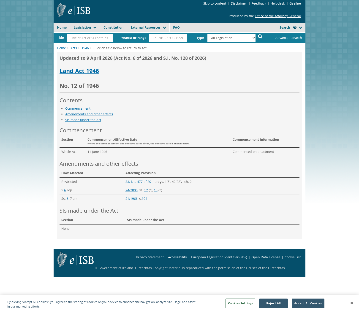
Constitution (113, 27)
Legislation (82, 27)
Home (62, 27)
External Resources (145, 27)
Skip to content (214, 3)
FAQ (176, 27)
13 (156, 190)
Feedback (259, 3)
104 (144, 198)
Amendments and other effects (89, 114)
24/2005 (131, 190)
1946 (85, 48)
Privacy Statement (150, 257)
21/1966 (131, 198)
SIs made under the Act (83, 120)
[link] (285, 38)
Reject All (273, 305)
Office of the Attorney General (278, 16)
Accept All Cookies (308, 305)
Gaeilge (295, 3)
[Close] (352, 305)
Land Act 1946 (79, 71)
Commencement (77, 108)
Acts (74, 48)
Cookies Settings (240, 305)
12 (146, 190)
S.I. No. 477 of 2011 (140, 181)
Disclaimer (239, 3)
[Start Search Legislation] (260, 36)
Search (288, 27)
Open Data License (265, 257)
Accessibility (177, 257)
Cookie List (293, 257)
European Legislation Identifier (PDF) (219, 257)
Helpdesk (278, 3)
